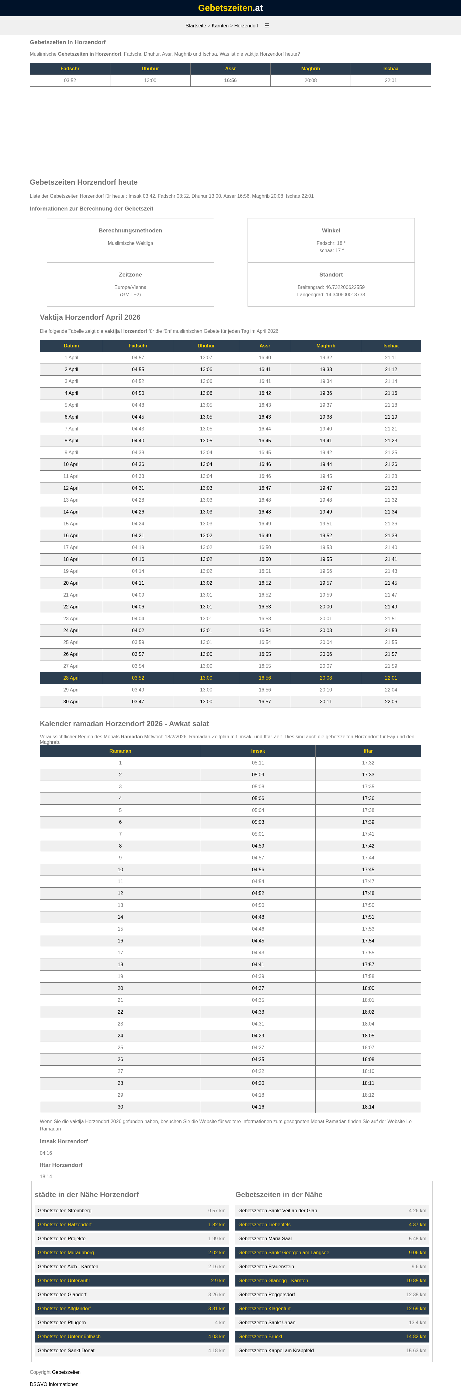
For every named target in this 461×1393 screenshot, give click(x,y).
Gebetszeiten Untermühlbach (69, 1336)
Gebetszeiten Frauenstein (266, 1266)
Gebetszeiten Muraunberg (66, 1252)
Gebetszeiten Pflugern (62, 1322)
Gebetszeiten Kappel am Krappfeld (276, 1350)
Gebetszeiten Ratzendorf (65, 1224)
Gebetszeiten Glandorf (62, 1294)
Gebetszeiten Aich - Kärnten (68, 1266)
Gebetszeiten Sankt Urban (267, 1322)
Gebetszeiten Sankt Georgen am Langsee (283, 1252)
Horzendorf (246, 25)
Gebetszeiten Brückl (260, 1336)
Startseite (195, 25)
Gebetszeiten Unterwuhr (64, 1280)
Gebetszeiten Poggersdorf (266, 1294)
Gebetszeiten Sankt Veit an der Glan (277, 1210)
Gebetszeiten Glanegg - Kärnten (273, 1280)
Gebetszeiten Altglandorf (64, 1308)
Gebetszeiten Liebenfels (264, 1224)
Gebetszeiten (225, 8)
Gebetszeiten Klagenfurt (264, 1308)
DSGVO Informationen (54, 1384)
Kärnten (220, 25)
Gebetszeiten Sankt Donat (66, 1350)
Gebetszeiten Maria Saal (265, 1238)
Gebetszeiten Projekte (61, 1238)
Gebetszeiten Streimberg (65, 1210)
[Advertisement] (230, 129)
